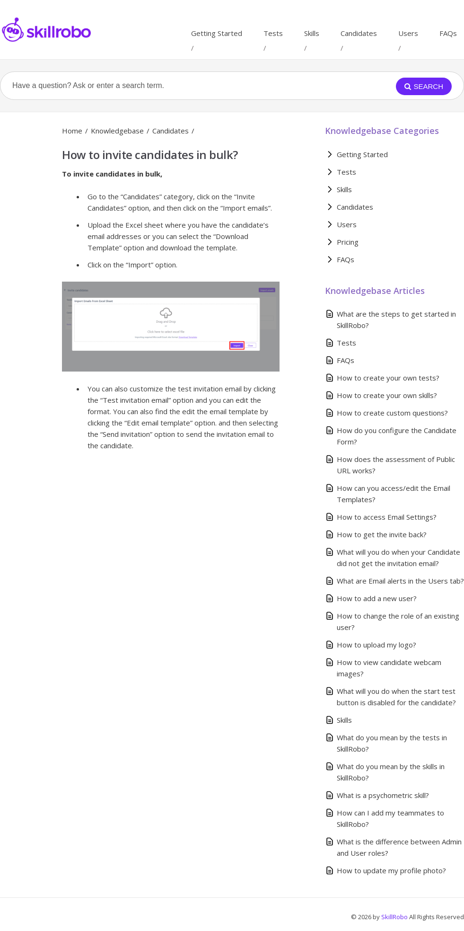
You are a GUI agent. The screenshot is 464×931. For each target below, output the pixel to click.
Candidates (359, 33)
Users (408, 33)
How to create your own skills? (387, 395)
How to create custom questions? (392, 412)
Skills (311, 33)
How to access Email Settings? (387, 517)
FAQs (448, 33)
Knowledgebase (117, 130)
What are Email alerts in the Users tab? (400, 580)
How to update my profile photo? (391, 870)
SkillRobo (395, 917)
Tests (273, 33)
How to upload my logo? (376, 644)
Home (72, 130)
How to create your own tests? (388, 377)
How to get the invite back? (382, 534)
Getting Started (216, 33)
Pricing (348, 242)
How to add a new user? (377, 598)
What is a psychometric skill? (383, 795)
